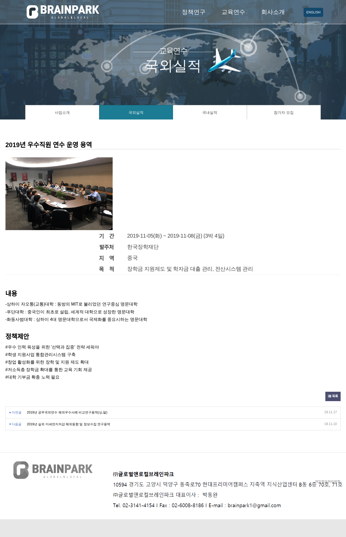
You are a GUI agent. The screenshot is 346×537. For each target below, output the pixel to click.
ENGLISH (313, 12)
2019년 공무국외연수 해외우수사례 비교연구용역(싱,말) (67, 412)
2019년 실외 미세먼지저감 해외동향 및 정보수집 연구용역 (68, 424)
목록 (333, 396)
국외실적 (135, 112)
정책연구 (193, 12)
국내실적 (209, 112)
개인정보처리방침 (328, 481)
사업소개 (62, 112)
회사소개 (273, 12)
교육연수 (233, 12)
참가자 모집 (284, 112)
